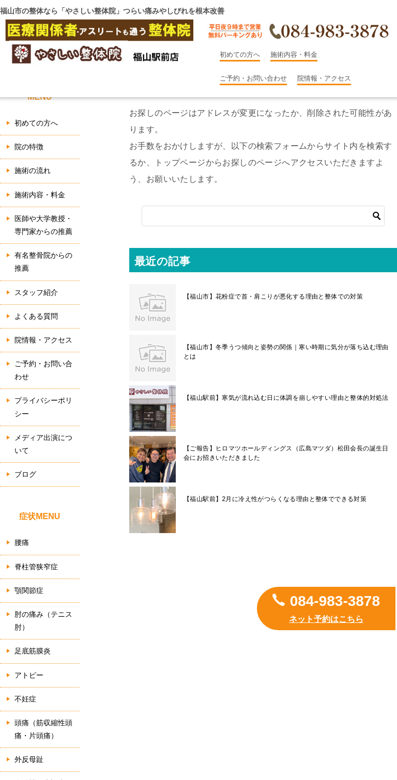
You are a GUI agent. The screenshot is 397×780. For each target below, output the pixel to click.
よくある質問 (36, 316)
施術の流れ (32, 170)
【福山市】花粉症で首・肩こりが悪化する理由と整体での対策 (273, 296)
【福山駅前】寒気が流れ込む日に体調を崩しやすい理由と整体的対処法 (286, 397)
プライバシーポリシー (43, 406)
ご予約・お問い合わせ (253, 78)
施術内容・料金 (293, 54)
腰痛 (21, 542)
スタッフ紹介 (36, 292)
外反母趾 (28, 759)
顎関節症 (28, 590)
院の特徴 (28, 147)
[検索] (263, 216)
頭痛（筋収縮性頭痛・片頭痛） (43, 729)
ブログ (25, 474)
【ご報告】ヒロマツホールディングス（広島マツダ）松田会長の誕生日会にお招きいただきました (286, 453)
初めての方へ (240, 54)
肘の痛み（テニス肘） (43, 620)
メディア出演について (43, 444)
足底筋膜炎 (32, 651)
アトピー (28, 675)
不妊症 (25, 699)
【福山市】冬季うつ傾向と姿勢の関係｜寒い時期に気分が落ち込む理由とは (286, 352)
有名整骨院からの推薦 (43, 261)
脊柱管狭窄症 (36, 567)
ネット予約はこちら (326, 619)
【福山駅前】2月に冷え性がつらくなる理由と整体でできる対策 (275, 499)
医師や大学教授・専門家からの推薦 (43, 225)
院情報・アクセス (324, 78)
